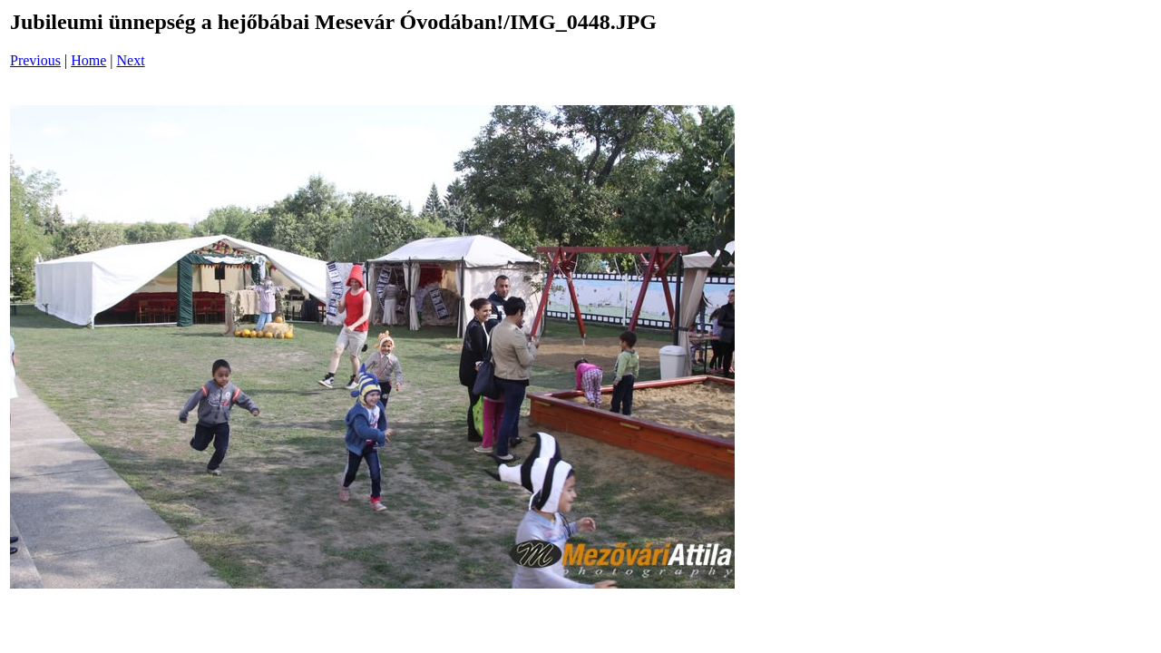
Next (131, 60)
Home (88, 60)
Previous (35, 60)
